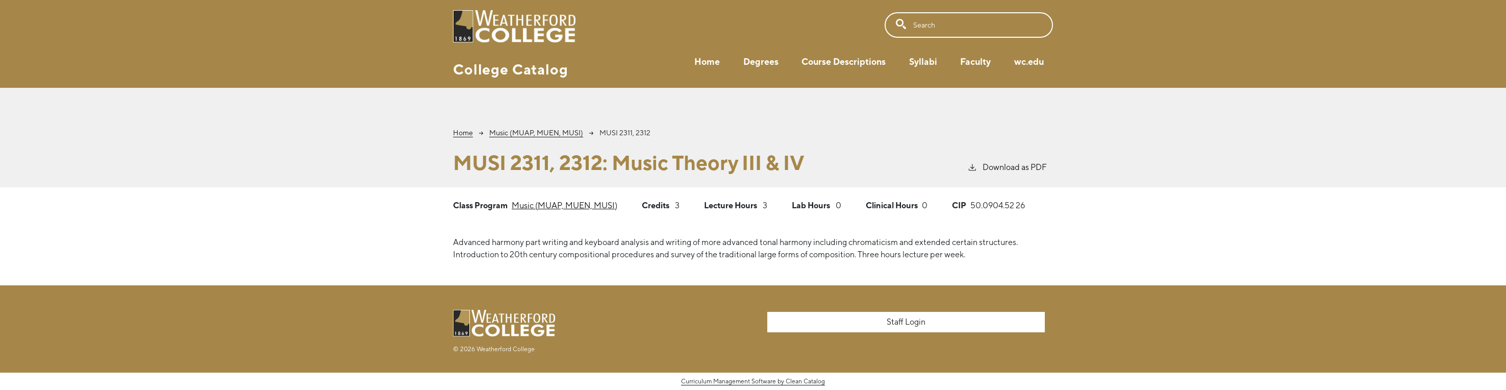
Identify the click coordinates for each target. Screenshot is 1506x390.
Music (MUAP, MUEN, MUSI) (536, 133)
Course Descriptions (843, 61)
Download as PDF (1007, 166)
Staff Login (906, 322)
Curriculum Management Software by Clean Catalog (753, 381)
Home (707, 61)
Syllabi (923, 61)
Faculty (975, 61)
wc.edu (1029, 61)
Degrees (761, 61)
